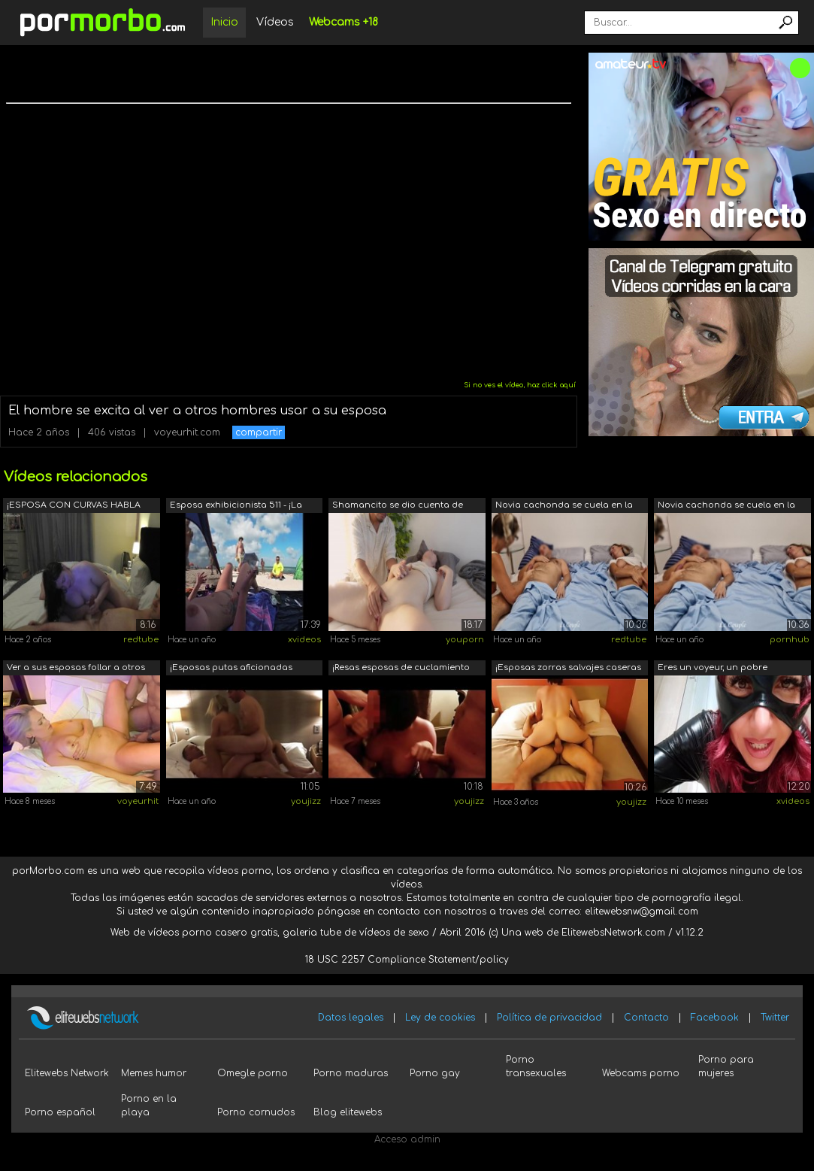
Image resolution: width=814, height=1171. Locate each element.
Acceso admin (407, 1139)
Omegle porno (252, 1073)
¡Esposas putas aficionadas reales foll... (231, 669)
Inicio (224, 22)
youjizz (306, 801)
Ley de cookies (440, 1017)
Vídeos (275, 22)
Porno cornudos (256, 1112)
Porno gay (435, 1073)
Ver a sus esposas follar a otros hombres (76, 669)
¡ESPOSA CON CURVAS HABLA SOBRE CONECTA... (74, 506)
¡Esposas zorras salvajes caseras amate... (568, 669)
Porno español (60, 1112)
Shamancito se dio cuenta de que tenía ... (397, 506)
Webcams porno (640, 1073)
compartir (258, 432)
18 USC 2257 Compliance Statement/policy (407, 959)
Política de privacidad (549, 1017)
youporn (465, 640)
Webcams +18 (343, 22)
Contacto (646, 1017)
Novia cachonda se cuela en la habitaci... (564, 506)
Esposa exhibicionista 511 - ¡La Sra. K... (236, 506)
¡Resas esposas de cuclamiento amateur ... (401, 669)
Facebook (715, 1017)
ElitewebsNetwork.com (613, 932)
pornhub (789, 640)
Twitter (775, 1017)
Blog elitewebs (347, 1112)
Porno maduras (350, 1073)
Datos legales (350, 1017)
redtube (141, 640)
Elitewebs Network (67, 1073)
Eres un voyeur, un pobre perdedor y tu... (712, 669)
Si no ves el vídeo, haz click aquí (520, 385)
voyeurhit (138, 801)
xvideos (304, 640)
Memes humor (153, 1073)
